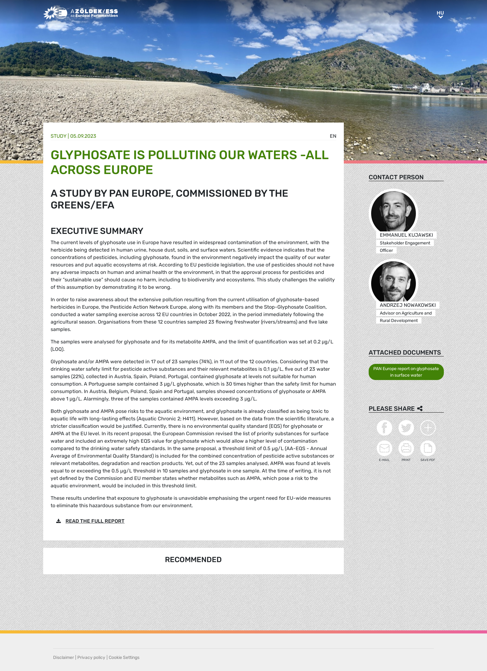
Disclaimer (63, 657)
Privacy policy (91, 657)
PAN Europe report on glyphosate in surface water (406, 372)
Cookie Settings (124, 657)
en (333, 136)
